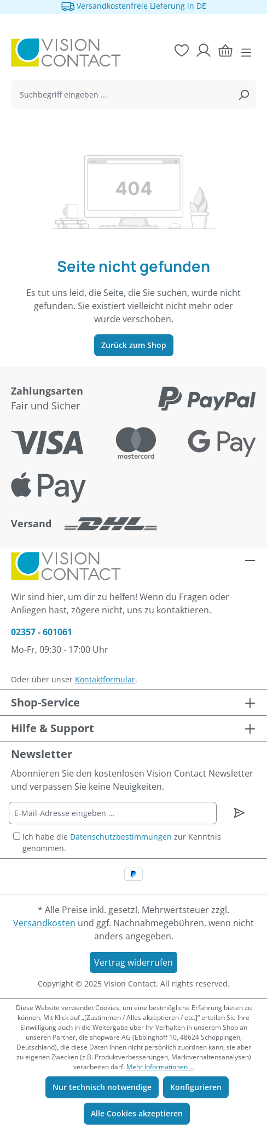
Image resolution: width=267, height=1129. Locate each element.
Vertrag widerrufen (133, 962)
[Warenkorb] (225, 50)
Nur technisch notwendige (102, 1087)
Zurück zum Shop (133, 345)
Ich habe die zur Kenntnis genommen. (121, 842)
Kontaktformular (105, 679)
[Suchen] (243, 94)
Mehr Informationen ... (160, 1066)
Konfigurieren (196, 1087)
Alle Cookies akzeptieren (137, 1113)
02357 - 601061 (41, 632)
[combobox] (121, 94)
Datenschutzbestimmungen (121, 836)
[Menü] (246, 53)
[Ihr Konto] (203, 50)
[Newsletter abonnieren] (239, 813)
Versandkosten (44, 923)
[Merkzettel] (182, 50)
